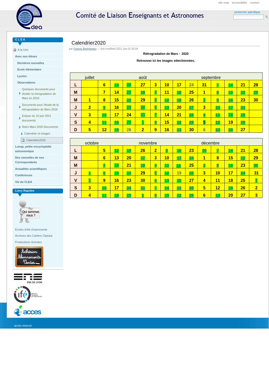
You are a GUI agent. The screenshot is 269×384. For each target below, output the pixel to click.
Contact (254, 2)
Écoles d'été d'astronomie (31, 229)
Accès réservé (23, 325)
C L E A (20, 39)
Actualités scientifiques (31, 168)
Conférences (23, 175)
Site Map (223, 2)
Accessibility (239, 2)
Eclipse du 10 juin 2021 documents (36, 118)
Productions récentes (28, 242)
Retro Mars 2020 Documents (40, 126)
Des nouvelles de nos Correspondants (29, 160)
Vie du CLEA (23, 181)
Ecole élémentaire (29, 69)
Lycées (22, 76)
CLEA (112, 18)
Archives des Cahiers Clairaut (33, 235)
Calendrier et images (37, 133)
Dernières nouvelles (30, 63)
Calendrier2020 (35, 140)
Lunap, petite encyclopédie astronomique (33, 149)
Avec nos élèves (26, 56)
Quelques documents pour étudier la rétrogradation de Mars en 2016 (39, 94)
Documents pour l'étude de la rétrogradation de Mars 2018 (40, 107)
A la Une (23, 49)
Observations (26, 82)
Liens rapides (24, 190)
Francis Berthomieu (85, 48)
